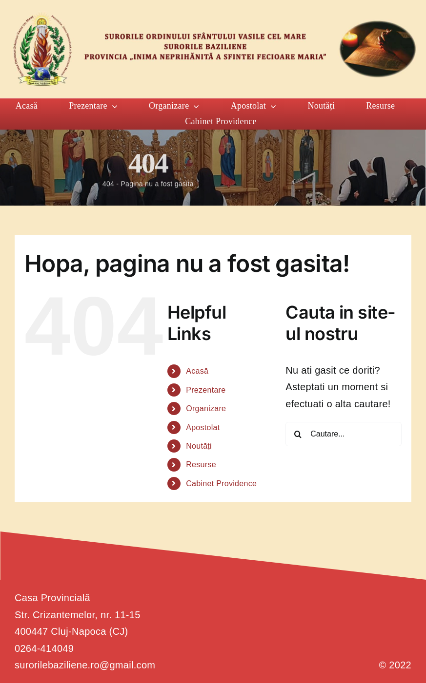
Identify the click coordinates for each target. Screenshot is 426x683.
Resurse (201, 464)
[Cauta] (297, 434)
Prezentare (205, 390)
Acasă (197, 371)
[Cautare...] (343, 434)
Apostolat (203, 427)
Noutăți (199, 446)
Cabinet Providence (221, 483)
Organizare (206, 408)
